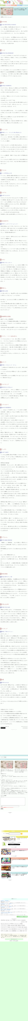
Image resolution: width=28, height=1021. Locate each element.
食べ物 (7, 921)
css (26, 932)
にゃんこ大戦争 (12, 921)
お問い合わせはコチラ (14, 940)
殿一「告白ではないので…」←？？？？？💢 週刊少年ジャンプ (6, 905)
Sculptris (23, 926)
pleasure (7, 5)
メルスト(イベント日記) (5, 928)
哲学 (26, 930)
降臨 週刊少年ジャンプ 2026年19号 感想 (4, 902)
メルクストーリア (21, 930)
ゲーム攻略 (6, 932)
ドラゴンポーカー (4, 930)
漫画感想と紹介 (7, 726)
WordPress (3, 921)
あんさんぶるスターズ (5, 925)
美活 (22, 928)
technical (18, 5)
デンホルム (18, 921)
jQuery (25, 928)
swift (2, 932)
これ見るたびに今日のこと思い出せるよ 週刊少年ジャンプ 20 (6, 914)
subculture (13, 5)
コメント (2, 796)
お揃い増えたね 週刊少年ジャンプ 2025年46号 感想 (5, 911)
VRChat (11, 925)
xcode (20, 928)
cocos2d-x (23, 921)
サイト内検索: (6, 835)
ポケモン (23, 923)
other (23, 5)
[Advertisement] (12, 742)
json (23, 932)
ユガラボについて (14, 928)
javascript (13, 926)
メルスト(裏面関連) (12, 932)
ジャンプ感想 (3, 757)
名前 (1, 807)
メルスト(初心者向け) (13, 930)
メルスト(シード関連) (18, 925)
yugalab (1, 5)
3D (26, 923)
